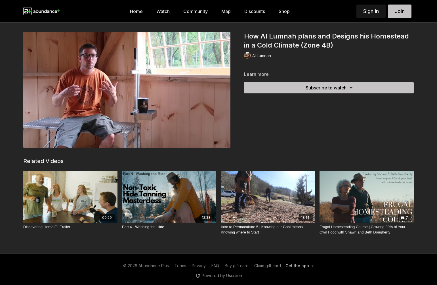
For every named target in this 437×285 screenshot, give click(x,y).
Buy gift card (237, 265)
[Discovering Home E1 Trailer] (70, 227)
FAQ (215, 265)
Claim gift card (267, 265)
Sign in (371, 11)
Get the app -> (299, 265)
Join (400, 11)
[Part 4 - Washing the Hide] (169, 227)
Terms (180, 265)
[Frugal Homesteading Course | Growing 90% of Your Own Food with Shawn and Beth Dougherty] (367, 229)
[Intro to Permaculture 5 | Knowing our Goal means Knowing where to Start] (268, 229)
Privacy (199, 265)
